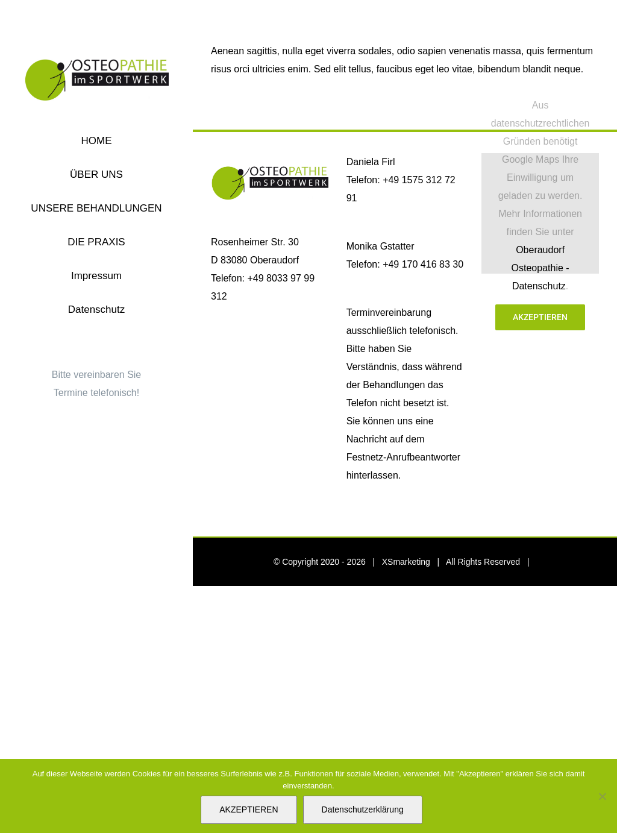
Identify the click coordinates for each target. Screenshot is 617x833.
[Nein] (602, 796)
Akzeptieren (540, 317)
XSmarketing (406, 562)
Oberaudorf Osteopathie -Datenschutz (540, 268)
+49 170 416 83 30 (423, 264)
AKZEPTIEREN (248, 809)
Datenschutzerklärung (363, 809)
